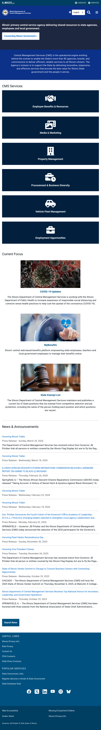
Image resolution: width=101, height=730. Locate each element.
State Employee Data (11, 684)
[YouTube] (52, 692)
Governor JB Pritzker (10, 723)
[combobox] (78, 12)
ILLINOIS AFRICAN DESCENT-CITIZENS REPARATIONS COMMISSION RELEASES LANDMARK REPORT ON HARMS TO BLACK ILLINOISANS (47, 470)
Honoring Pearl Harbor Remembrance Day (22, 537)
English (76, 12)
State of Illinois (31, 723)
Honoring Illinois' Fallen (13, 436)
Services (93, 3)
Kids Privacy (7, 646)
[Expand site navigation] (97, 12)
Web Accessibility (10, 711)
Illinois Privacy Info (10, 641)
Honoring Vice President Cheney (18, 549)
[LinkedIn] (45, 692)
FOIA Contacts (8, 656)
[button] (20, 36)
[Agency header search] (89, 12)
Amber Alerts (8, 716)
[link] (29, 692)
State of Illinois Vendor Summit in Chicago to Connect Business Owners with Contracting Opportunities (45, 570)
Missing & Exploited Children (62, 711)
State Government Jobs (12, 674)
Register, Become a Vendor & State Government (23, 679)
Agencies (80, 3)
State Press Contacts (11, 661)
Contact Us (7, 651)
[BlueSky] (68, 692)
